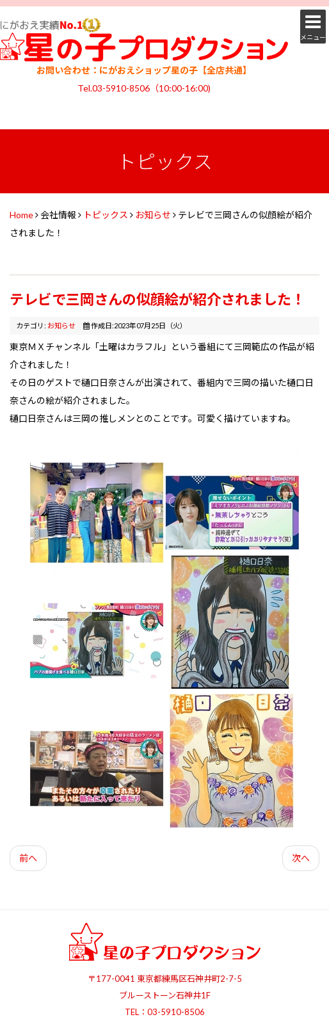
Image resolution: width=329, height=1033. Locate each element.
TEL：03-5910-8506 (165, 1012)
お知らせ (153, 214)
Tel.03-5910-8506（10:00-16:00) (144, 88)
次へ (301, 858)
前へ (28, 858)
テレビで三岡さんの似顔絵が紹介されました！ (157, 299)
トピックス (105, 214)
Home (21, 214)
